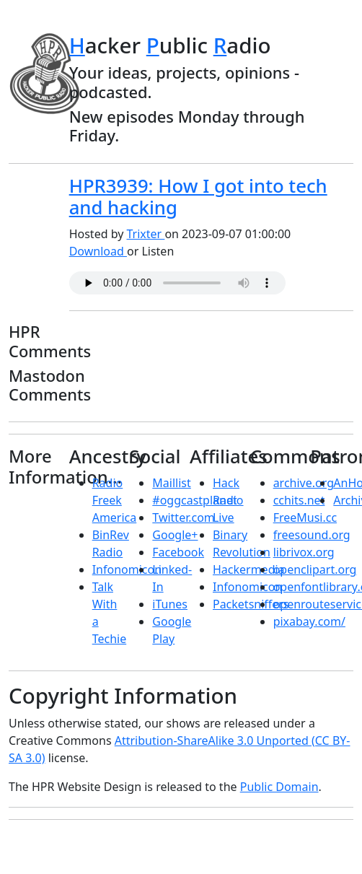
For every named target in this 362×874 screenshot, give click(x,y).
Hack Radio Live (228, 500)
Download (98, 251)
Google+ (175, 535)
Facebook (178, 552)
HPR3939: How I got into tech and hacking (198, 197)
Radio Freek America (114, 500)
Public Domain (279, 787)
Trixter (146, 234)
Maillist (171, 483)
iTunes (169, 604)
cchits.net (299, 500)
